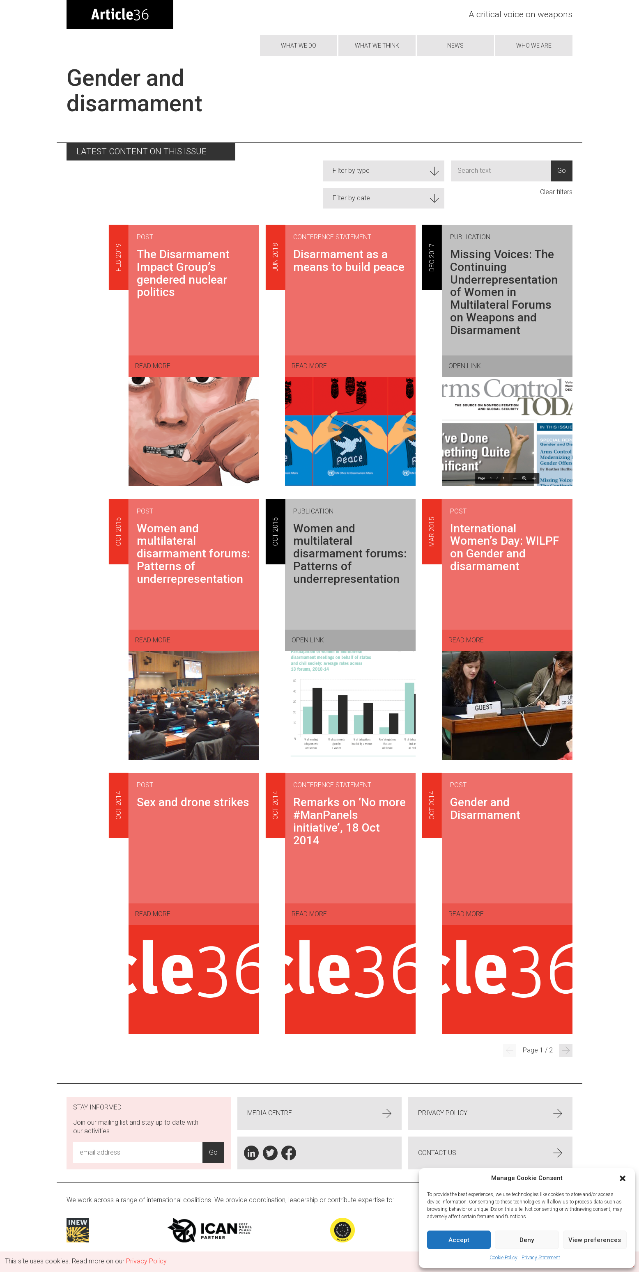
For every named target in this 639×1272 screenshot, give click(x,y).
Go (561, 170)
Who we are (534, 45)
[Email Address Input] (137, 1152)
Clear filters (556, 192)
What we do (298, 45)
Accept (458, 1240)
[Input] (501, 170)
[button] (622, 1178)
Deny (526, 1240)
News (455, 45)
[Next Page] (565, 1050)
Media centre (319, 1113)
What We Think (377, 45)
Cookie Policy (503, 1258)
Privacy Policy (490, 1113)
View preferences (594, 1240)
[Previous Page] (509, 1050)
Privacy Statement (541, 1258)
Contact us (490, 1153)
